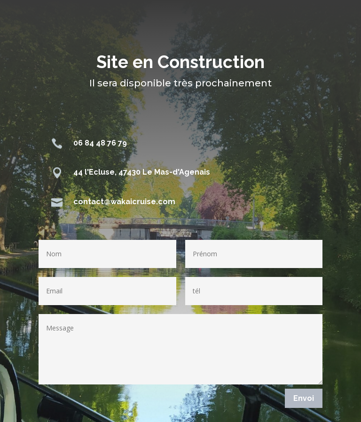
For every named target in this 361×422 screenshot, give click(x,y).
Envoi (303, 398)
